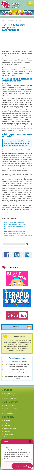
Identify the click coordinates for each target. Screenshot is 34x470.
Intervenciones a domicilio (11, 408)
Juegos (6, 423)
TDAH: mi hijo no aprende (11, 229)
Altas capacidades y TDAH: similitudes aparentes (18, 235)
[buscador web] (14, 244)
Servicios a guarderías (10, 396)
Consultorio (10, 20)
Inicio (3, 20)
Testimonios (19, 336)
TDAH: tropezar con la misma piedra (14, 226)
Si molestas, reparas (18, 369)
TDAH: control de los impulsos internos (15, 224)
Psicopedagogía (8, 434)
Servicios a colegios (9, 393)
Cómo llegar (14, 327)
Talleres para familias (10, 437)
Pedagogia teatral (9, 413)
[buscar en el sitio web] (26, 244)
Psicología (7, 431)
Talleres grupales (9, 411)
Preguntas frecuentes (10, 428)
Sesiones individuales (10, 405)
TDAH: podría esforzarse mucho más (14, 231)
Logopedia (7, 425)
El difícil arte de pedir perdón (18, 361)
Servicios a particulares (10, 398)
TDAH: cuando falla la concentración (14, 233)
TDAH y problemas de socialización (14, 222)
